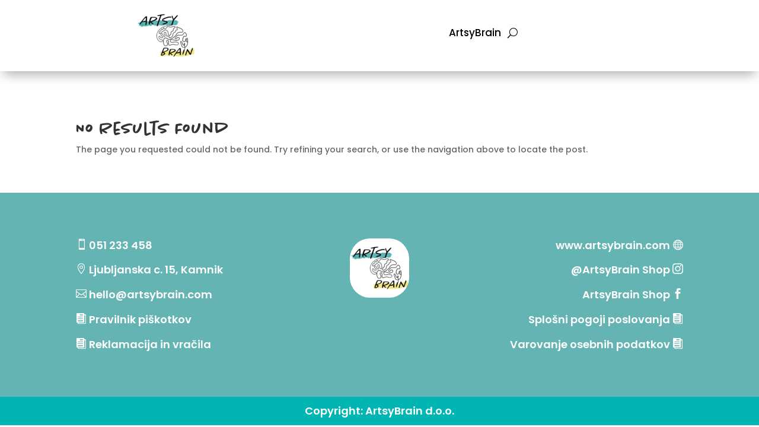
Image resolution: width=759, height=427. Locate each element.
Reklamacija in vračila (150, 344)
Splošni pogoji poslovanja (599, 319)
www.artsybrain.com (613, 245)
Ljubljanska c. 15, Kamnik (156, 269)
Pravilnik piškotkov (140, 319)
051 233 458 (120, 245)
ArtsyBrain (475, 34)
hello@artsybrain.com (150, 294)
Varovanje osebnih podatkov (590, 344)
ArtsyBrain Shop (626, 294)
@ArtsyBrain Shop (621, 269)
